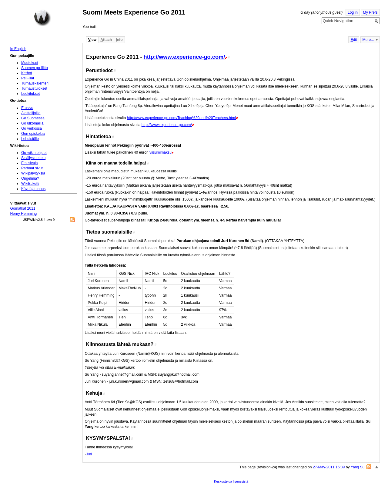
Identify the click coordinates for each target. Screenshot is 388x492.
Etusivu (27, 108)
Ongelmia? (30, 178)
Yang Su (358, 467)
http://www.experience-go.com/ (184, 57)
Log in (353, 12)
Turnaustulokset (34, 88)
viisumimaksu (160, 152)
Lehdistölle (30, 139)
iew (92, 40)
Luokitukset (30, 93)
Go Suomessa (33, 118)
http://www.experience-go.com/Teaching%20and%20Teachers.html (181, 118)
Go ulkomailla (32, 123)
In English (18, 49)
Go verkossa (31, 128)
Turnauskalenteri (34, 83)
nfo (119, 40)
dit (353, 40)
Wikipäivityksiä (33, 173)
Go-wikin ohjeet (34, 153)
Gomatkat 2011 (22, 208)
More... (368, 40)
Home (42, 18)
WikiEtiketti (30, 183)
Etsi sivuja (29, 163)
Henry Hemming (23, 213)
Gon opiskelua (33, 133)
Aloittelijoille (31, 113)
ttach (106, 40)
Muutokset (29, 63)
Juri (89, 454)
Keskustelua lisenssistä (231, 481)
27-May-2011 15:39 (329, 467)
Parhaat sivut (32, 168)
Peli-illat (27, 78)
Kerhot (26, 73)
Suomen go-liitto (34, 68)
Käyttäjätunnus (33, 189)
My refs (370, 12)
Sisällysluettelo (33, 158)
